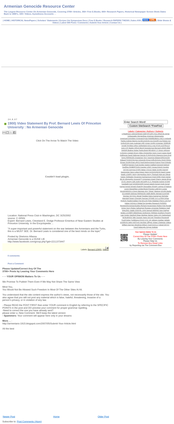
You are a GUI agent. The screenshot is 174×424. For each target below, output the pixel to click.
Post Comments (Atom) (29, 421)
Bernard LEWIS (94, 249)
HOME (7, 20)
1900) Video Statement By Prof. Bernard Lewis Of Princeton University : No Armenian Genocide (54, 125)
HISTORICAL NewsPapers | (25, 20)
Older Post (103, 416)
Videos (106, 249)
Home (56, 416)
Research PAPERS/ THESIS (116, 20)
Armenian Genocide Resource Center (39, 6)
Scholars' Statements (48, 20)
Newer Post (9, 416)
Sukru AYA (136, 20)
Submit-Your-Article (99, 23)
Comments (82, 23)
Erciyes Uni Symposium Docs (73, 20)
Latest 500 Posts (69, 23)
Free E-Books (95, 20)
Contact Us (115, 23)
